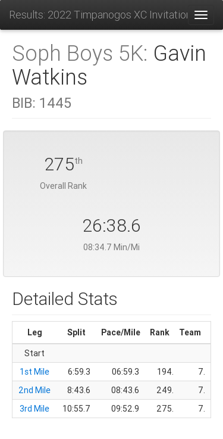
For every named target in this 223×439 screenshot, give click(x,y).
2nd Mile (34, 390)
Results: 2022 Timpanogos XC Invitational (98, 14)
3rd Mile (34, 408)
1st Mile (34, 371)
